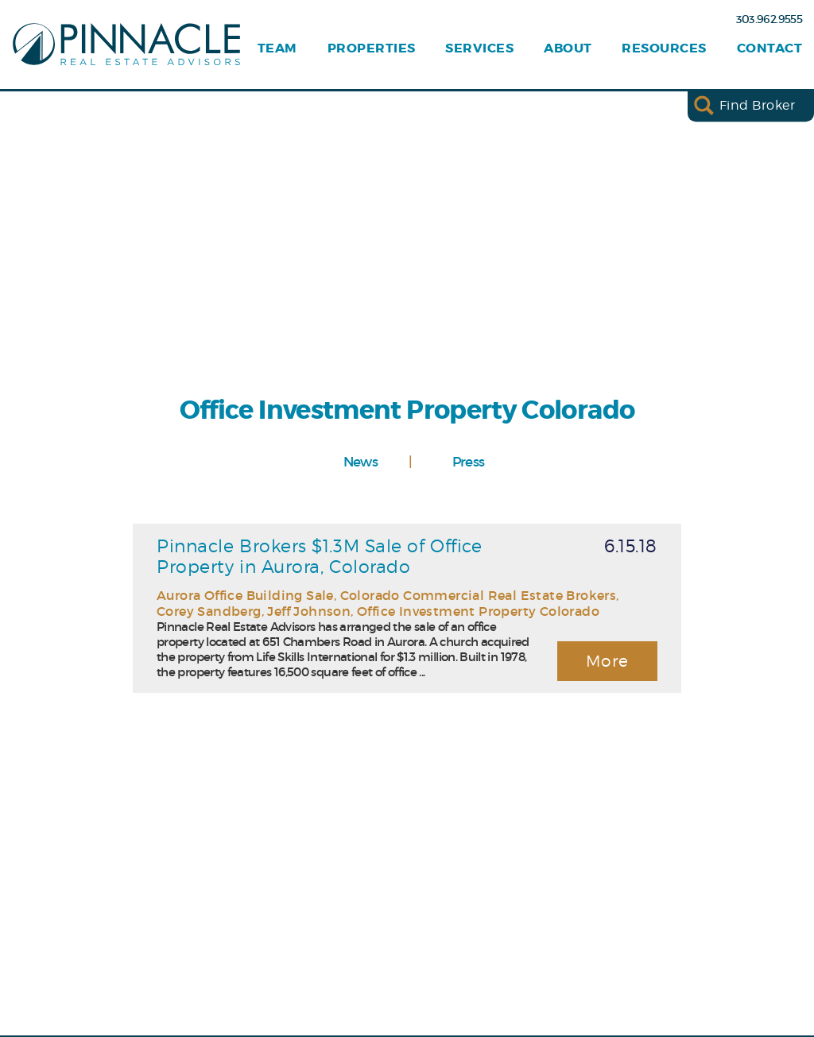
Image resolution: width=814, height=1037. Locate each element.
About (567, 48)
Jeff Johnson (309, 611)
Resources (664, 48)
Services (479, 48)
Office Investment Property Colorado (478, 611)
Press (468, 461)
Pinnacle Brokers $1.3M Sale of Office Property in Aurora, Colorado (319, 556)
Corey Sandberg (209, 611)
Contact (769, 48)
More (608, 661)
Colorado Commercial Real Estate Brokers (478, 595)
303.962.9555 (769, 19)
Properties (372, 48)
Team (277, 48)
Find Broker (757, 105)
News (360, 461)
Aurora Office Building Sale (245, 595)
